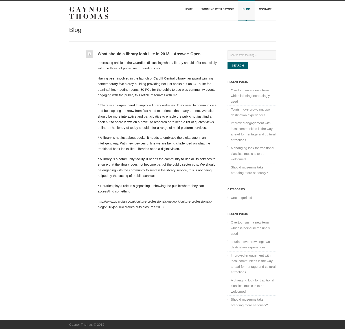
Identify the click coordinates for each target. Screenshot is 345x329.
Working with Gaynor (218, 9)
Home (189, 9)
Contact (265, 9)
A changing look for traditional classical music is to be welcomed (252, 153)
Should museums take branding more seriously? (249, 170)
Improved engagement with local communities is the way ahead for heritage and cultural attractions (253, 131)
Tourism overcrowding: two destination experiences (250, 112)
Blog (246, 9)
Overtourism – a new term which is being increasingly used (250, 95)
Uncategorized (241, 198)
